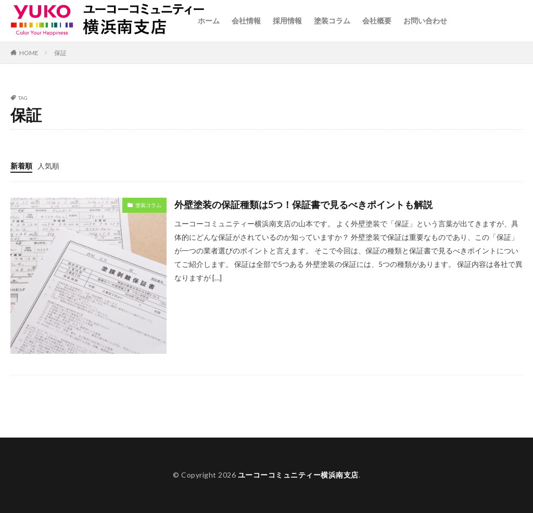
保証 (60, 53)
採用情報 (287, 20)
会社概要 (376, 20)
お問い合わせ (425, 20)
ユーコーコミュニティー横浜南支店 (298, 474)
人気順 (48, 165)
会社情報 (246, 20)
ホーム (209, 20)
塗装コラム (332, 20)
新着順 (21, 165)
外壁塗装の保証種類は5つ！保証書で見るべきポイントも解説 (303, 204)
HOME (29, 53)
